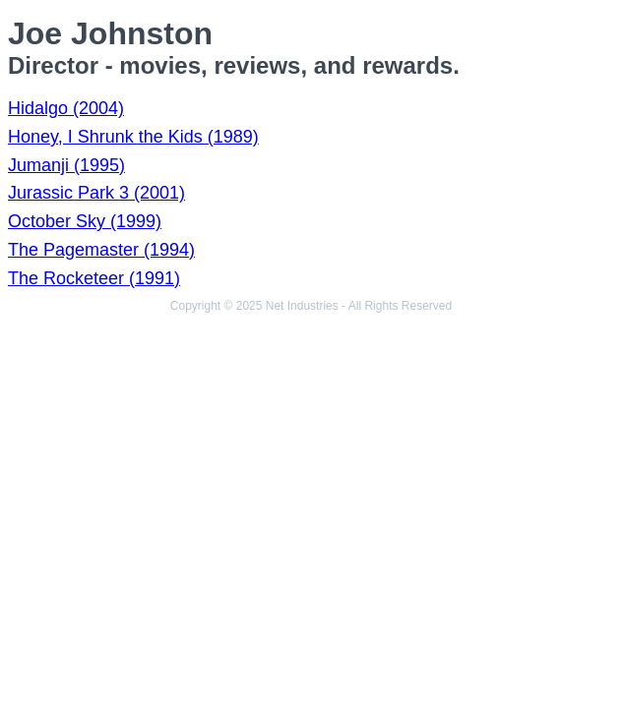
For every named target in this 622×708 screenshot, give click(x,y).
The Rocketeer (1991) (94, 278)
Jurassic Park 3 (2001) (96, 193)
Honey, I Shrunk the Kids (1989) (133, 137)
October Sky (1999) (84, 221)
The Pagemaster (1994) (101, 250)
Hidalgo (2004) (66, 108)
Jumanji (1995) (66, 165)
